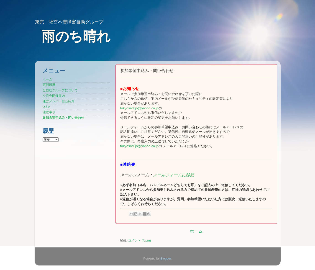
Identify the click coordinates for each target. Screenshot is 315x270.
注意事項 (49, 112)
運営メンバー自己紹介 (58, 101)
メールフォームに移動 (173, 175)
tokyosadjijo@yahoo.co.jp (139, 108)
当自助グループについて (60, 90)
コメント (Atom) (139, 240)
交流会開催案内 (54, 96)
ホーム (196, 231)
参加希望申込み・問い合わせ (63, 117)
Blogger (165, 258)
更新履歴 (49, 85)
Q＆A (46, 106)
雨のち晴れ (75, 36)
